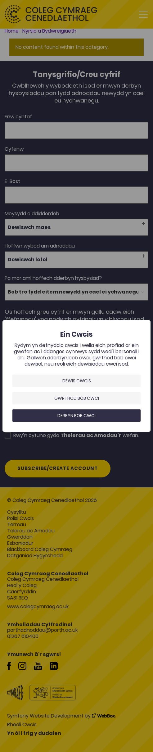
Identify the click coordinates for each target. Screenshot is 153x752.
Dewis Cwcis (76, 381)
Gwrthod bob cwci (76, 398)
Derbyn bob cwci (76, 415)
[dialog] (76, 376)
